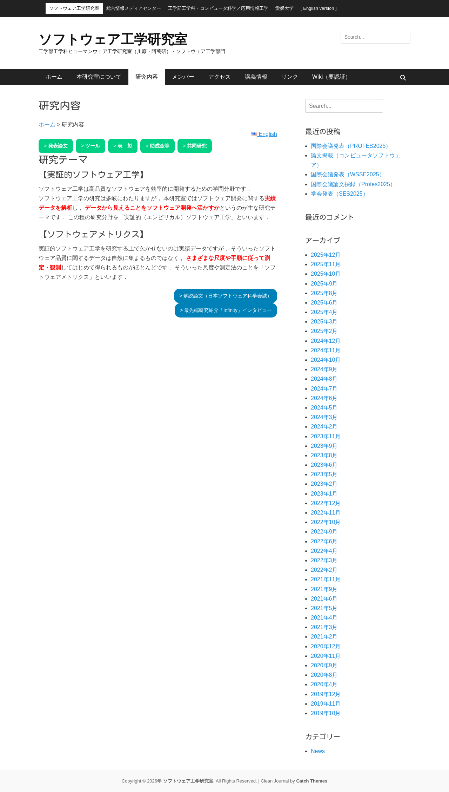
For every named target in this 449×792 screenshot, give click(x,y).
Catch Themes (311, 781)
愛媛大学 (284, 8)
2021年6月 (324, 599)
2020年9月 (324, 665)
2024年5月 (324, 408)
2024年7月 (324, 389)
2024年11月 (326, 350)
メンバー (183, 77)
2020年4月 (324, 684)
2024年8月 (324, 379)
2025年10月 (326, 274)
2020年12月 (326, 646)
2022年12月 (326, 503)
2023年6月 (324, 465)
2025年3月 (324, 322)
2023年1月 (324, 494)
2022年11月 (326, 513)
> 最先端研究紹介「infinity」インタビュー (226, 310)
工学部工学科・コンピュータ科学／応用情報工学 (218, 8)
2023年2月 (324, 484)
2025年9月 (324, 284)
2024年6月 (324, 398)
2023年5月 (324, 474)
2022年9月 (324, 532)
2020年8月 (324, 675)
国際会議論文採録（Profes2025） (353, 184)
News (318, 751)
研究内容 (146, 77)
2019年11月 (326, 704)
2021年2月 (324, 637)
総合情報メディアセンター (133, 8)
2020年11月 (326, 656)
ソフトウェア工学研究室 (74, 8)
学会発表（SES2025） (339, 194)
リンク (289, 77)
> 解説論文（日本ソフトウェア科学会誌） (225, 296)
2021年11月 (326, 579)
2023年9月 (324, 446)
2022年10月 (326, 522)
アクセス (219, 77)
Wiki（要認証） (331, 77)
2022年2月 (324, 570)
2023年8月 (324, 455)
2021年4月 (324, 618)
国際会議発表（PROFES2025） (351, 146)
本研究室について (98, 77)
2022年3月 (324, 560)
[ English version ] (319, 8)
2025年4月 (324, 312)
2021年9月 (324, 589)
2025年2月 (324, 331)
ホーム (54, 77)
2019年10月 (326, 713)
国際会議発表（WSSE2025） (348, 174)
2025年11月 (326, 264)
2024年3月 (324, 417)
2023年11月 (326, 436)
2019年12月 (326, 694)
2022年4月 (324, 551)
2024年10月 (326, 360)
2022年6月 (324, 541)
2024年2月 (324, 427)
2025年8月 (324, 293)
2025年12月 (326, 255)
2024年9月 (324, 369)
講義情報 (256, 77)
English (264, 134)
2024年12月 (326, 341)
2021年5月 (324, 608)
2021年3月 (324, 627)
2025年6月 (324, 303)
